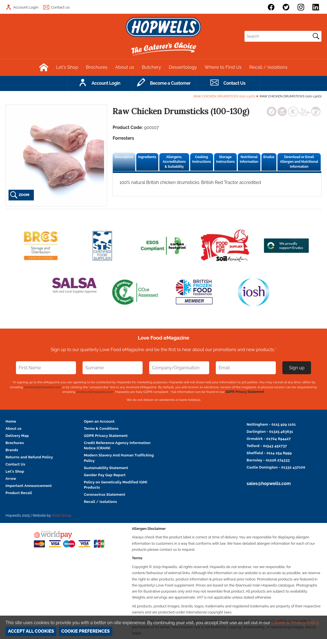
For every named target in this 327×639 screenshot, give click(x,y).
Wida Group (61, 515)
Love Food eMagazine (163, 338)
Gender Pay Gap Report (105, 475)
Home (11, 421)
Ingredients (147, 157)
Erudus (268, 157)
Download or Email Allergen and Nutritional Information (299, 162)
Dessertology (183, 67)
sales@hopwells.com (269, 483)
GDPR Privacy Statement (244, 392)
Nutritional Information (249, 159)
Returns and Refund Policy (29, 457)
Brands (12, 450)
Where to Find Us (223, 67)
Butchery (151, 67)
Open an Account (99, 421)
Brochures (97, 67)
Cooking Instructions (201, 159)
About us (124, 67)
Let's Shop (67, 67)
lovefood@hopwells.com (42, 387)
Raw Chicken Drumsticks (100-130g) (224, 96)
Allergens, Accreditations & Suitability (174, 162)
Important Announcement (29, 486)
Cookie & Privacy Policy (294, 622)
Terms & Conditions (101, 428)
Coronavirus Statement (104, 494)
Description (124, 157)
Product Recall (19, 493)
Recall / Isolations (268, 67)
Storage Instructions (225, 159)
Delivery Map (17, 436)
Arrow (11, 479)
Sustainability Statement (106, 468)
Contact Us (15, 464)
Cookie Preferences (85, 631)
